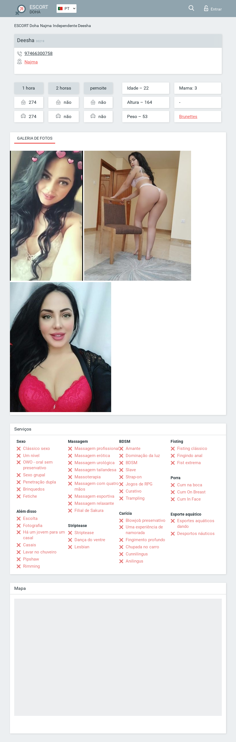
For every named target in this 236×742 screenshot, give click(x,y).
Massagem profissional (96, 448)
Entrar (213, 8)
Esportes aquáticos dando (195, 523)
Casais (29, 544)
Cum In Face (189, 499)
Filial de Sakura (88, 510)
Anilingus (134, 561)
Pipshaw (31, 559)
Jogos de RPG (139, 484)
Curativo (134, 491)
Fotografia (32, 525)
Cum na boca (189, 484)
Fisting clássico (192, 448)
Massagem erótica (92, 455)
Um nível (31, 455)
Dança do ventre (89, 539)
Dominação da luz (143, 455)
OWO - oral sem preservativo (38, 465)
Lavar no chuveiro (40, 552)
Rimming (31, 566)
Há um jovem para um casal (44, 535)
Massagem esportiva (94, 496)
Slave (131, 469)
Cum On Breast (191, 492)
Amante (133, 448)
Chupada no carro (142, 546)
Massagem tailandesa (95, 469)
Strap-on (134, 476)
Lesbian (81, 546)
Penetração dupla (39, 482)
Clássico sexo (36, 448)
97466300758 (38, 53)
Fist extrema (189, 462)
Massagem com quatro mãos (96, 486)
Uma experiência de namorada (144, 529)
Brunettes (188, 116)
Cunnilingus (137, 554)
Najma (46, 25)
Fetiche (30, 496)
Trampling (135, 498)
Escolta (30, 518)
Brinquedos (34, 489)
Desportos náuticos (196, 533)
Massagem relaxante (94, 503)
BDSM (131, 462)
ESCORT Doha (26, 25)
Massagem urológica (94, 462)
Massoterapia (87, 476)
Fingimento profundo (145, 539)
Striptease (84, 532)
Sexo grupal (34, 475)
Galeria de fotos (34, 138)
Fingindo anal (189, 455)
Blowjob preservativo (145, 520)
